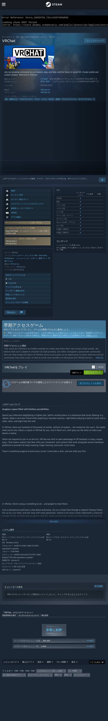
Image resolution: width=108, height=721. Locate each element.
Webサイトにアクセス (15, 277)
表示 (73, 664)
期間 (49, 664)
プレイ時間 (61, 664)
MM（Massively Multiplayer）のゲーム (31, 39)
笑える (51, 101)
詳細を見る (100, 359)
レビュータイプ (10, 664)
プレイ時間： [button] (73, 673)
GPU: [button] (66, 677)
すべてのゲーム (8, 39)
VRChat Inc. (45, 91)
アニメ (37, 101)
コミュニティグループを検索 (17, 304)
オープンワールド (85, 101)
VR (6, 101)
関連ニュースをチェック (15, 296)
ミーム (44, 101)
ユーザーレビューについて (28, 617)
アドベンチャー (18, 257)
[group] (54, 675)
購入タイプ (27, 664)
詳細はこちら (92, 337)
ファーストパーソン (69, 101)
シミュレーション (23, 260)
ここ (75, 596)
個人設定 (44, 617)
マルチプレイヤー (26, 101)
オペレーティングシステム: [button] (38, 677)
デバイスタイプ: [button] (80, 677)
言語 (39, 664)
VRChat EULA (11, 243)
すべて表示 (99, 588)
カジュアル (29, 257)
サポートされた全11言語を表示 (68, 217)
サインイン (72, 180)
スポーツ (34, 260)
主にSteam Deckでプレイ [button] (13, 677)
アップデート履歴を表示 (15, 292)
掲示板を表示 (11, 300)
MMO (58, 101)
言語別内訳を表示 (9, 617)
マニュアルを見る (14, 288)
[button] (16, 672)
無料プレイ (14, 101)
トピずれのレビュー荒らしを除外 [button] (50, 673)
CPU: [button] (57, 677)
